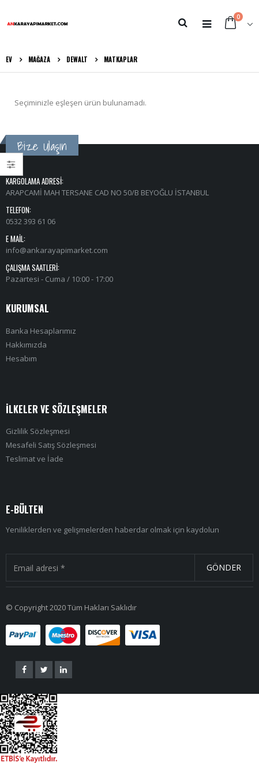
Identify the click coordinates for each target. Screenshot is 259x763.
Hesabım (21, 358)
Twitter (43, 669)
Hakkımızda (26, 344)
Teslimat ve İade (34, 459)
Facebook (24, 669)
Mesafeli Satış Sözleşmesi (51, 445)
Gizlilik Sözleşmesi (38, 431)
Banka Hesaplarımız (41, 331)
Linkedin (63, 669)
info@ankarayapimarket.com (57, 250)
